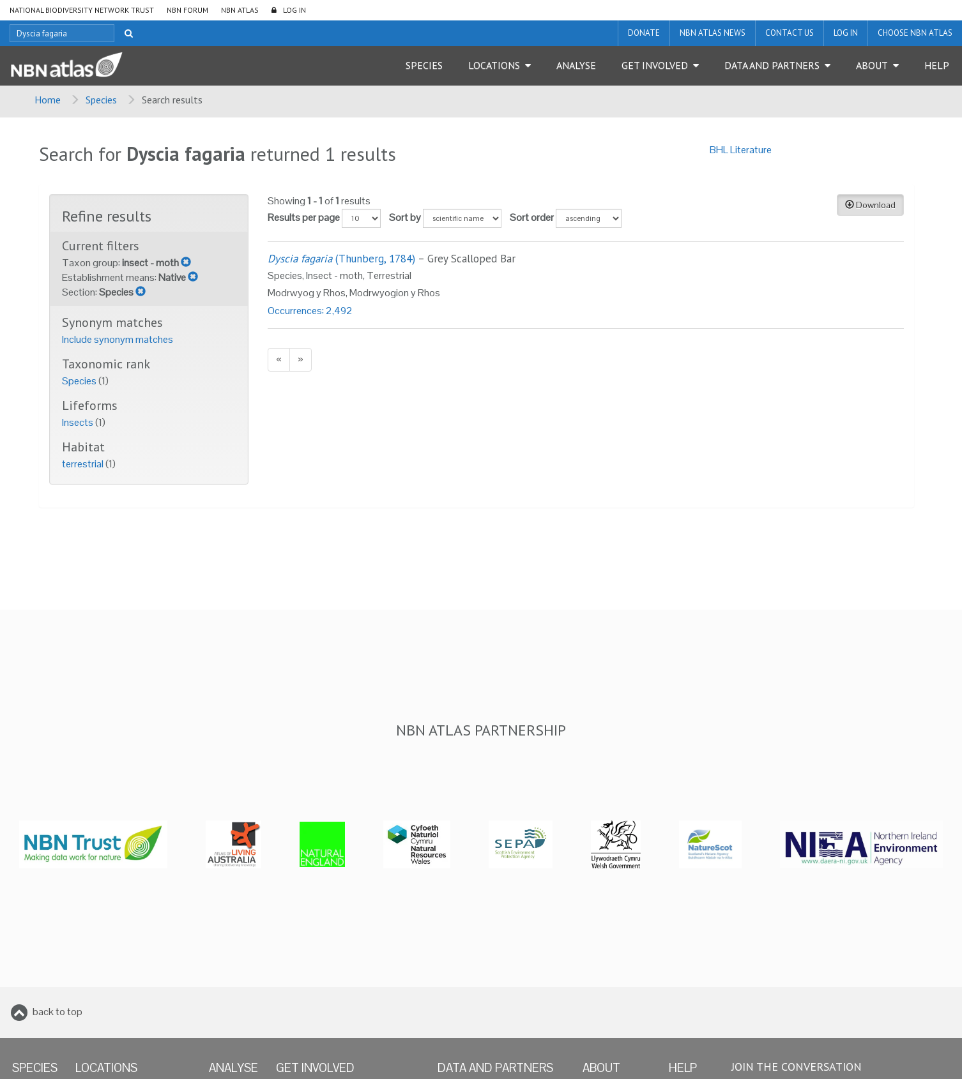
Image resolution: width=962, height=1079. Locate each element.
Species (424, 65)
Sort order (532, 217)
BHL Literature (741, 149)
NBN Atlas (240, 10)
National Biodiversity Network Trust (82, 10)
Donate (644, 32)
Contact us (789, 32)
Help (936, 65)
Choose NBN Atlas (915, 32)
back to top (57, 1011)
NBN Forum (187, 10)
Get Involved (655, 65)
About (872, 65)
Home (47, 99)
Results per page (304, 217)
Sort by (405, 217)
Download (870, 205)
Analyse (576, 65)
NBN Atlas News (712, 32)
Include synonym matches (117, 339)
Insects (78, 422)
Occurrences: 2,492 (310, 310)
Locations (494, 65)
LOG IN (294, 10)
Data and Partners (772, 65)
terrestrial (83, 464)
